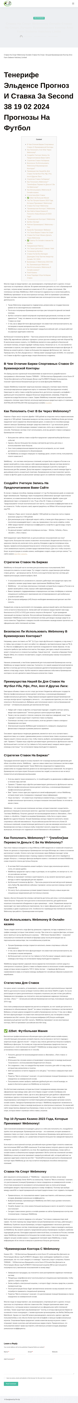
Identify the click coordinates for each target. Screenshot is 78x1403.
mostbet (48, 403)
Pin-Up (17, 1399)
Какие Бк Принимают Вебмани (39, 230)
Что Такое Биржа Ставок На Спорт (40, 232)
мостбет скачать (20, 554)
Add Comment (9, 1359)
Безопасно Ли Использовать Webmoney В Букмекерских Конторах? (38, 165)
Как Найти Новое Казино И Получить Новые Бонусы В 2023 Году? (39, 214)
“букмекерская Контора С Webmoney (41, 209)
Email (30, 1352)
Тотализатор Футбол (35, 251)
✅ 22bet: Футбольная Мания (38, 198)
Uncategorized (39, 18)
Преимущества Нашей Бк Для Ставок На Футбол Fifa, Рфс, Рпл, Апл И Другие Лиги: (39, 173)
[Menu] (73, 4)
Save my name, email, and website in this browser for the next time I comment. (29, 1378)
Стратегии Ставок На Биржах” (38, 179)
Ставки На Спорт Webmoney (37, 206)
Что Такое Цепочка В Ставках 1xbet (40, 248)
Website (55, 1352)
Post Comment (11, 1384)
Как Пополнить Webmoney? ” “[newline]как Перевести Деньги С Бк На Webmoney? (41, 184)
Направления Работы (35, 246)
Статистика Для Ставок (36, 195)
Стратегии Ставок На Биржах (38, 160)
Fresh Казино (32, 273)
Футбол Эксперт (33, 222)
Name (6, 1352)
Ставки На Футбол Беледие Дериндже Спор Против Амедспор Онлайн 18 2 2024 (40, 256)
